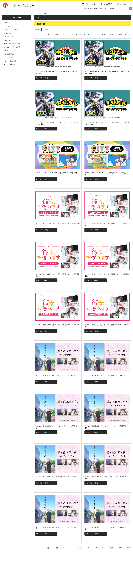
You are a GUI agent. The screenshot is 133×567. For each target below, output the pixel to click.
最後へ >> (113, 34)
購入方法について (126, 4)
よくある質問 (107, 4)
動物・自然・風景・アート (13, 43)
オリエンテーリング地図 (12, 47)
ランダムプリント (10, 50)
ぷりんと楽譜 (8, 57)
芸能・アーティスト (10, 30)
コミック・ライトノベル (12, 36)
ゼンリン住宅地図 (10, 61)
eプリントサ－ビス (10, 64)
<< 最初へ (47, 34)
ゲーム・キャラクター (11, 26)
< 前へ (57, 34)
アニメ (6, 23)
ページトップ (37, 13)
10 (97, 34)
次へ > (104, 34)
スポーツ (7, 40)
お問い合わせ (90, 4)
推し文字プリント (10, 54)
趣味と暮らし (8, 33)
